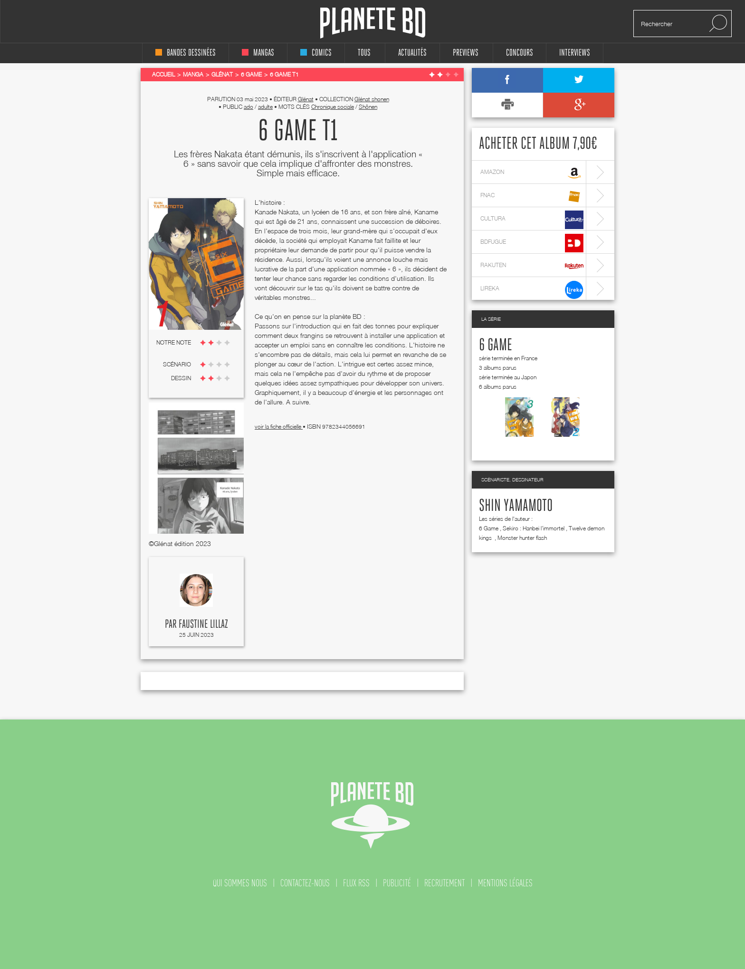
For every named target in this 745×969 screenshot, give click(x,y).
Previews (465, 53)
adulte (265, 106)
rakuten (531, 266)
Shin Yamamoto (516, 506)
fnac (531, 196)
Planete (372, 23)
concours (519, 53)
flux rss (356, 883)
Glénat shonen (371, 99)
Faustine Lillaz (203, 624)
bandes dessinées (185, 53)
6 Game (495, 345)
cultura (531, 220)
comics (316, 53)
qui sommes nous (240, 883)
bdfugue (531, 243)
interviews (574, 53)
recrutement (444, 883)
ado (248, 106)
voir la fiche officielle (279, 426)
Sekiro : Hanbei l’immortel (533, 528)
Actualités (412, 53)
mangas (258, 53)
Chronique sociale (332, 106)
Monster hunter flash (522, 537)
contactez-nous (305, 883)
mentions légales (505, 883)
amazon (531, 173)
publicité (397, 883)
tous (364, 53)
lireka (531, 289)
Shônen (368, 106)
